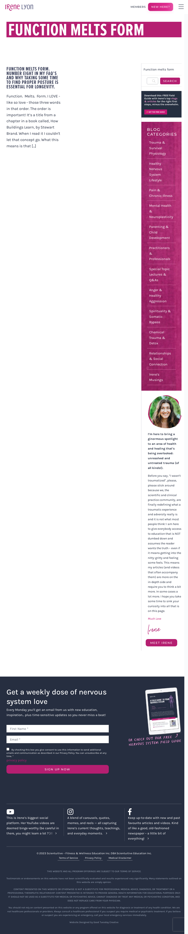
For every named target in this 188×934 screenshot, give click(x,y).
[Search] (152, 81)
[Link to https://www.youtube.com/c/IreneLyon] (31, 811)
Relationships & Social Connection (160, 358)
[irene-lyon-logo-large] (19, 4)
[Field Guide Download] (155, 689)
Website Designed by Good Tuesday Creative (94, 922)
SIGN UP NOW (57, 769)
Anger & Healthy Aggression (158, 295)
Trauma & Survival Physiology (157, 147)
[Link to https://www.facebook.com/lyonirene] (153, 811)
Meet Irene (161, 642)
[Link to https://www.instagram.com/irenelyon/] (92, 811)
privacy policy (16, 760)
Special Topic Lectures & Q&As (159, 274)
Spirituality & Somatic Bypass (160, 316)
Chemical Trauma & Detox (157, 337)
